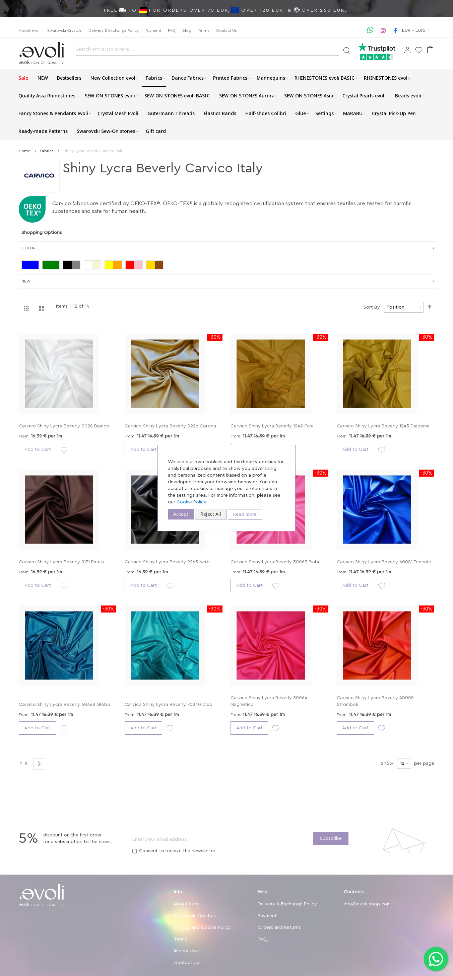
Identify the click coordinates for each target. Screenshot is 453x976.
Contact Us (226, 30)
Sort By (372, 307)
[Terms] (134, 851)
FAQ (172, 30)
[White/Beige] (94, 265)
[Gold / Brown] (156, 265)
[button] (416, 30)
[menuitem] (23, 78)
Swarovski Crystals (64, 30)
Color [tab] (28, 248)
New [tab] (26, 281)
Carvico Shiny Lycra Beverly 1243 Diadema (383, 426)
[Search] (346, 50)
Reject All (210, 514)
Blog (186, 30)
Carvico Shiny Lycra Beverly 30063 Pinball (277, 562)
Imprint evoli (187, 951)
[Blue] (31, 265)
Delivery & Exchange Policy (113, 30)
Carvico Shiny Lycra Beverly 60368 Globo (64, 704)
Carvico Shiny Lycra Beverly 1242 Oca (272, 426)
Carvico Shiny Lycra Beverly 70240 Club (168, 704)
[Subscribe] (330, 838)
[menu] (226, 104)
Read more (245, 514)
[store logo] (41, 53)
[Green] (52, 265)
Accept (180, 514)
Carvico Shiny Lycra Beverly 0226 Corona (170, 426)
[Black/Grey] (73, 265)
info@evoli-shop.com (367, 904)
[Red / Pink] (135, 265)
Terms (203, 30)
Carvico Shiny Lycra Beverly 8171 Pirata (61, 562)
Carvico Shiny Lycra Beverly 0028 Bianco (64, 426)
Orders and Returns (279, 927)
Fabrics (47, 151)
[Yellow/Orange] (115, 265)
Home (25, 151)
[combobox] (207, 51)
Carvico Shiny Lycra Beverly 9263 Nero (167, 562)
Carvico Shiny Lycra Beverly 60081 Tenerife (384, 562)
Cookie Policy (191, 502)
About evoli (30, 30)
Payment (153, 30)
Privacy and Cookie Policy (202, 927)
